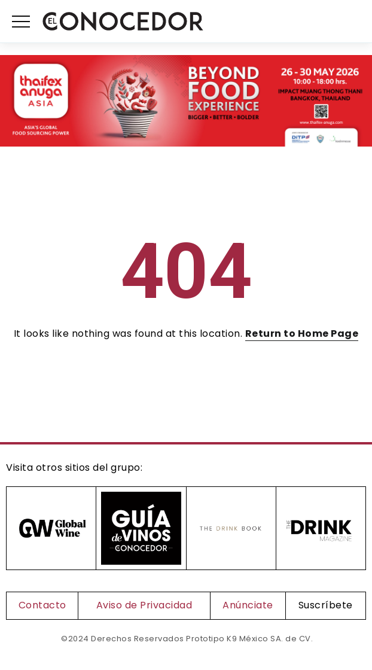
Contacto (42, 605)
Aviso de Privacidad (144, 605)
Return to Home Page (302, 333)
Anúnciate (247, 605)
